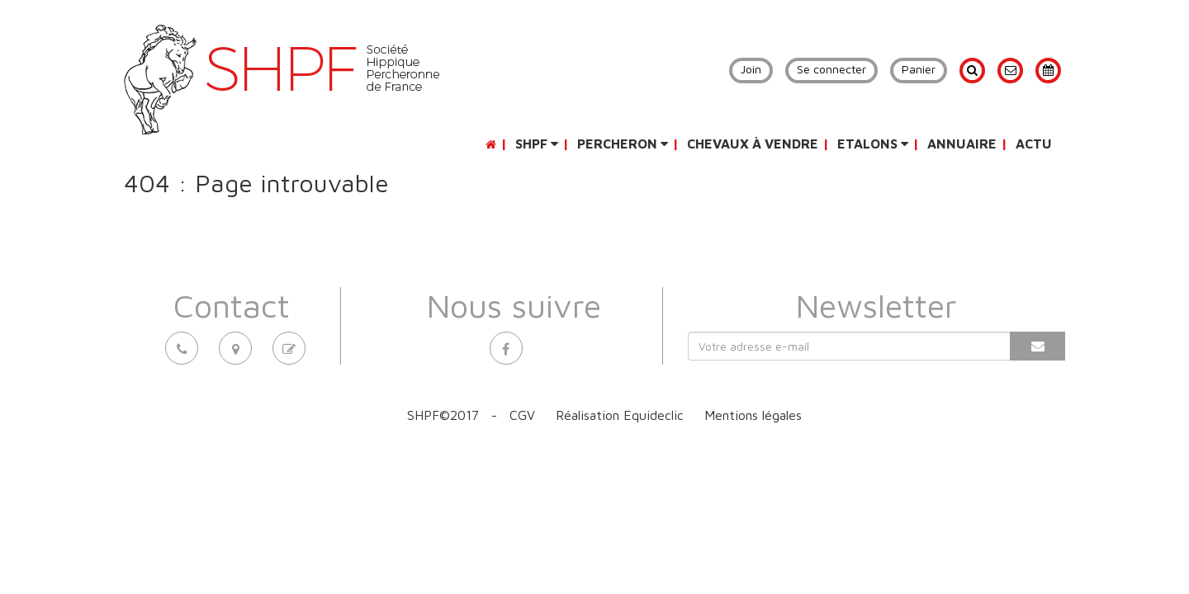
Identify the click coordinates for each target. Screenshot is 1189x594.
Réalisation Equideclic (620, 415)
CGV (522, 415)
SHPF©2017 (443, 415)
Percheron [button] (622, 143)
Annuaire (962, 143)
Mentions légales (753, 415)
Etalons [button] (872, 143)
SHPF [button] (536, 143)
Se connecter (831, 69)
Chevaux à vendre (752, 143)
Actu (1034, 143)
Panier (919, 69)
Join (751, 69)
